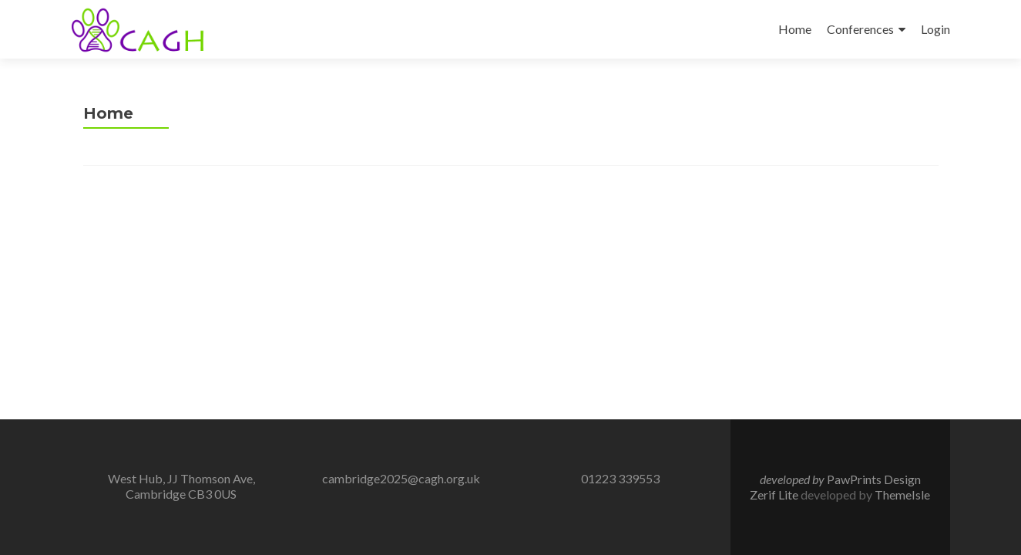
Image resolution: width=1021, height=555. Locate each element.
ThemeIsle (902, 494)
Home (794, 29)
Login (935, 29)
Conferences (860, 29)
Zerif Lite (775, 494)
